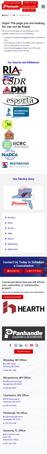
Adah (10, 233)
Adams (11, 239)
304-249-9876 (9, 388)
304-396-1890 (9, 370)
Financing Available (12, 3)
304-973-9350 (9, 406)
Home (5, 15)
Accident (11, 217)
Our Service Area (23, 179)
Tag (13, 15)
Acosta (11, 228)
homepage (16, 48)
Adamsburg (13, 244)
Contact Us (13, 271)
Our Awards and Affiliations (23, 62)
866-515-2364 (30, 3)
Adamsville (12, 249)
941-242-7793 (9, 444)
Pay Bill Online (23, 352)
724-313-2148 (9, 423)
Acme (10, 223)
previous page (21, 38)
